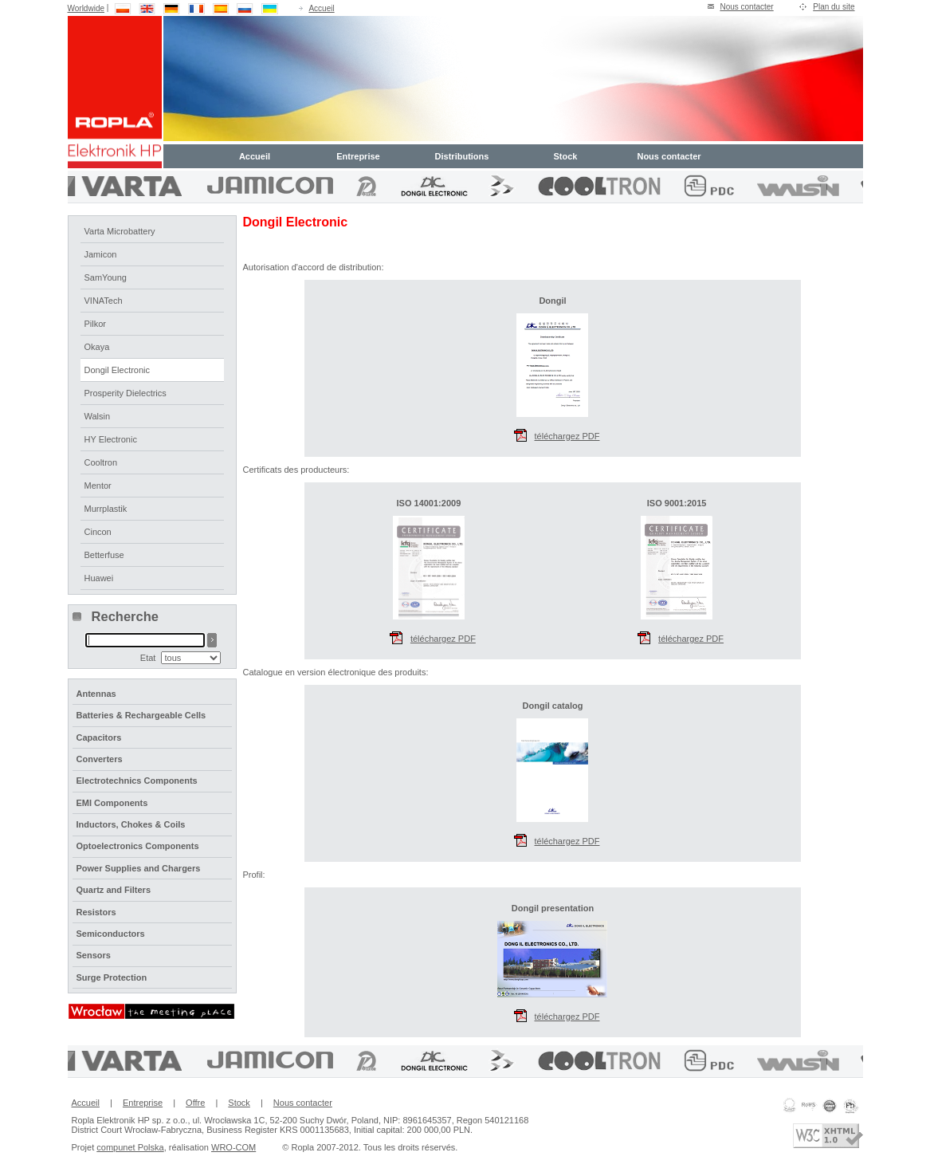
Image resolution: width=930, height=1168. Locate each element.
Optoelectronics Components (138, 846)
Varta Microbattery (119, 231)
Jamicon (100, 254)
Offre (195, 1102)
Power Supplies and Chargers (139, 868)
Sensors (94, 955)
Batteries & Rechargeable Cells (141, 715)
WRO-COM (233, 1147)
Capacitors (99, 737)
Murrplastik (106, 508)
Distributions (462, 156)
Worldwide (86, 8)
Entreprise (357, 156)
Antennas (96, 693)
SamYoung (105, 277)
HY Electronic (110, 439)
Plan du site (833, 6)
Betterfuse (104, 555)
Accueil (321, 8)
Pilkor (95, 323)
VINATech (103, 300)
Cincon (98, 532)
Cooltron (101, 462)
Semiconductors (111, 933)
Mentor (98, 485)
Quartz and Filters (114, 890)
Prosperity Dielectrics (125, 393)
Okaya (97, 347)
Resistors (96, 912)
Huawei (99, 578)
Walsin (97, 416)
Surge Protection (112, 977)
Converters (100, 759)
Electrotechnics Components (137, 780)
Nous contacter (746, 6)
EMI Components (112, 803)
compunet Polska (129, 1147)
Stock (566, 156)
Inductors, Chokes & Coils (131, 824)
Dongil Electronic (117, 370)
